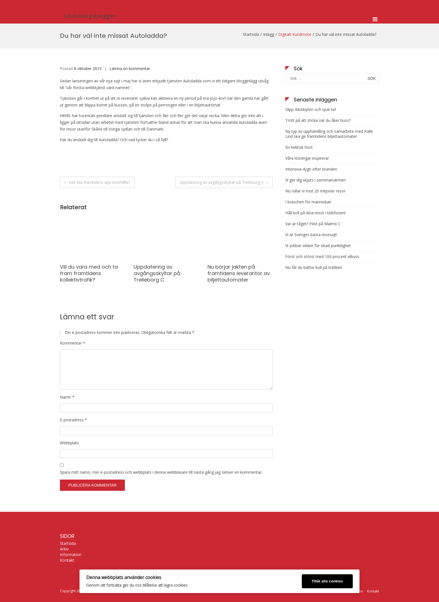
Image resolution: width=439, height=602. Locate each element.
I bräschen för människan (308, 201)
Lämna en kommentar (129, 68)
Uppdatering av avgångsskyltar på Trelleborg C (222, 182)
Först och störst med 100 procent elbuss (322, 256)
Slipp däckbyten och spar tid (310, 109)
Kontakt (67, 560)
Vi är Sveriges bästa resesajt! (311, 234)
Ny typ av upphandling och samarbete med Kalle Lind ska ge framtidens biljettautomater (329, 134)
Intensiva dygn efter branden (311, 169)
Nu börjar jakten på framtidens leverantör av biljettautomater (238, 273)
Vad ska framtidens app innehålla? (99, 182)
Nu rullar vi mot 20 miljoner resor (315, 191)
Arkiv (64, 549)
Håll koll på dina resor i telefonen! (315, 212)
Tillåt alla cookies (327, 581)
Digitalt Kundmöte (294, 34)
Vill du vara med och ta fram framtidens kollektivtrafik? (89, 273)
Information (70, 554)
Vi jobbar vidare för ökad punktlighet (318, 245)
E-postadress (73, 419)
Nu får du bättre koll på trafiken (313, 267)
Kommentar (72, 343)
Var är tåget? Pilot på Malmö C (313, 223)
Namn (67, 397)
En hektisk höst (299, 147)
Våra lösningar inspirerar (307, 158)
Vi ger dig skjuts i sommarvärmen (315, 180)
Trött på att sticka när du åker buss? (318, 120)
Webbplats (69, 442)
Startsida (68, 543)
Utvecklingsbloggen (90, 16)
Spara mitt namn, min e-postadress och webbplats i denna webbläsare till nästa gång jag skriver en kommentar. (161, 472)
